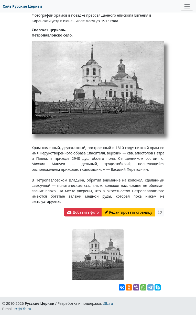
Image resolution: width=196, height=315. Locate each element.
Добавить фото (83, 212)
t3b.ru (108, 303)
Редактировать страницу (128, 212)
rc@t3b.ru (23, 308)
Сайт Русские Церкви (22, 6)
